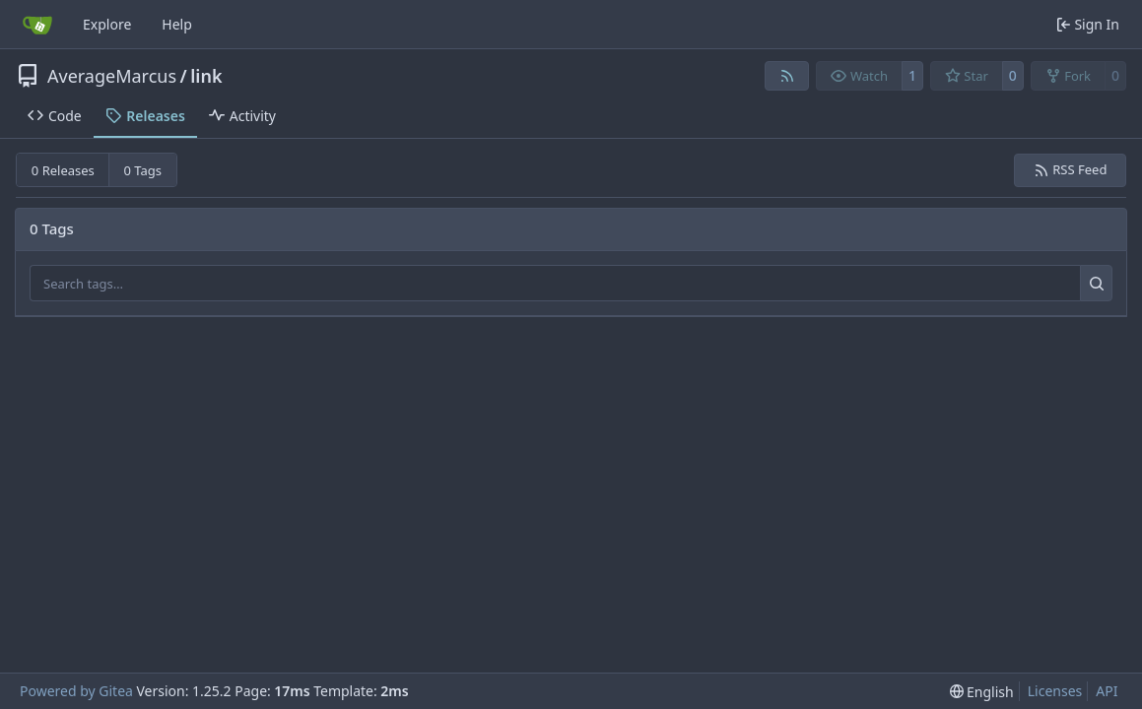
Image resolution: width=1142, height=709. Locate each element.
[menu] (982, 691)
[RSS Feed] (787, 76)
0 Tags (143, 170)
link (206, 76)
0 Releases (63, 170)
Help (177, 24)
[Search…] (1096, 283)
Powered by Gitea (76, 690)
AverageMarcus (111, 76)
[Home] (37, 24)
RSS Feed (1071, 169)
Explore (107, 24)
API (1106, 690)
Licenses (1055, 690)
